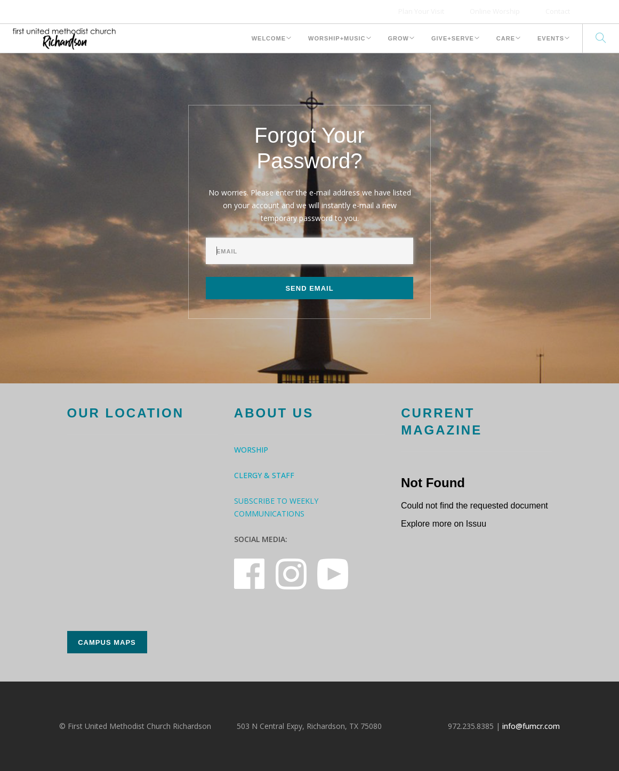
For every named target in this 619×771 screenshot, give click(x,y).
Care (505, 38)
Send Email (309, 288)
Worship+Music (336, 38)
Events (550, 38)
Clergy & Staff (264, 475)
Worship (251, 450)
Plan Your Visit (421, 11)
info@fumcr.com (531, 726)
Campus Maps (107, 642)
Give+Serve (452, 38)
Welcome (269, 38)
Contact (557, 11)
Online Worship (495, 11)
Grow (398, 38)
